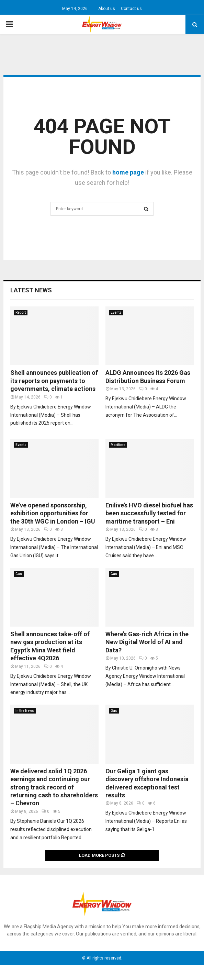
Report (20, 312)
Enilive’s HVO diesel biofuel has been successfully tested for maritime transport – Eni (149, 513)
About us (106, 8)
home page (128, 172)
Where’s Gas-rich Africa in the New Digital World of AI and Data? (147, 642)
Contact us (131, 8)
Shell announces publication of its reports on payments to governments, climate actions (54, 380)
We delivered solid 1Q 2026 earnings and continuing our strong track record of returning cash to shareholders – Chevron (54, 787)
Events (116, 312)
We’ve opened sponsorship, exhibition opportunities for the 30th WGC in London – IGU (52, 513)
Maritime (118, 445)
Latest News (31, 290)
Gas (18, 574)
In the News (24, 710)
